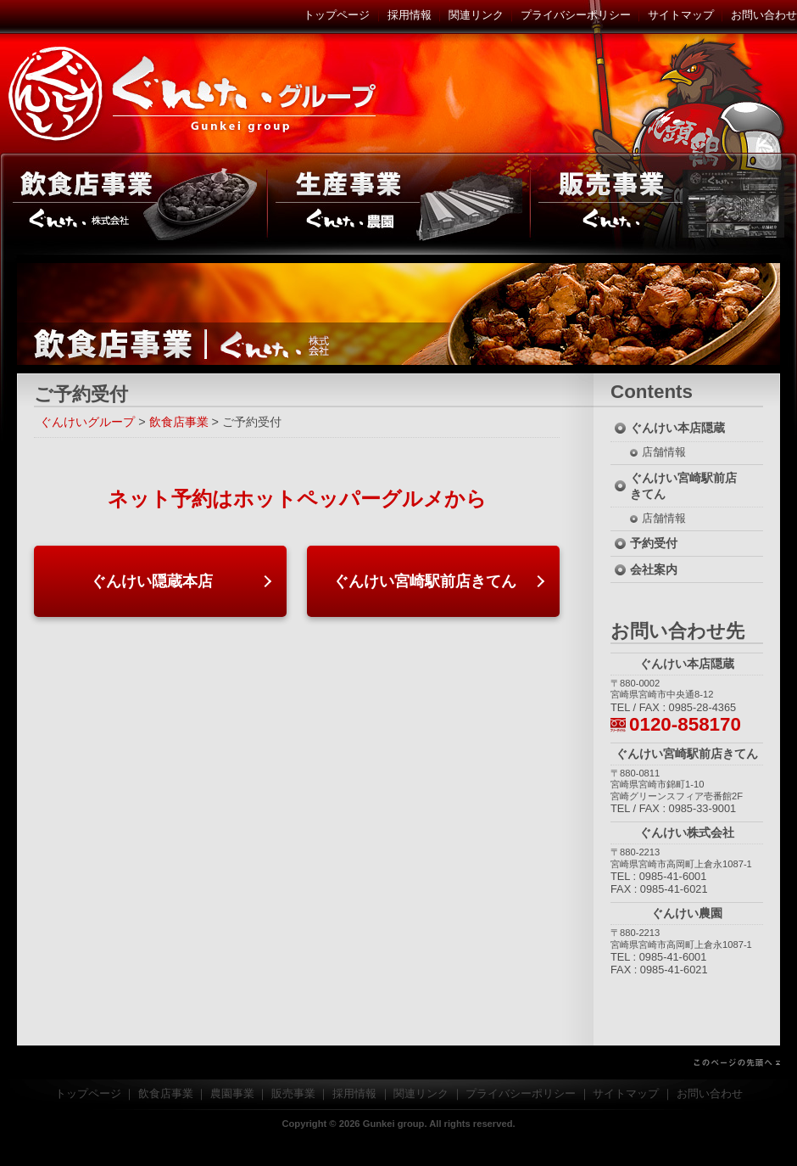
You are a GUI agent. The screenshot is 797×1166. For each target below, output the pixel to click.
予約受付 (653, 543)
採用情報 (409, 14)
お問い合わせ (764, 14)
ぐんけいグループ (195, 93)
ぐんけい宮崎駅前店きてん (424, 581)
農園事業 (398, 204)
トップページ (337, 14)
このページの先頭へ (398, 1062)
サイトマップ (681, 14)
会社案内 (653, 569)
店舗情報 (664, 452)
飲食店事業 (133, 204)
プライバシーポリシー (576, 14)
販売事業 (663, 204)
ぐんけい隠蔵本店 (152, 581)
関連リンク (476, 14)
